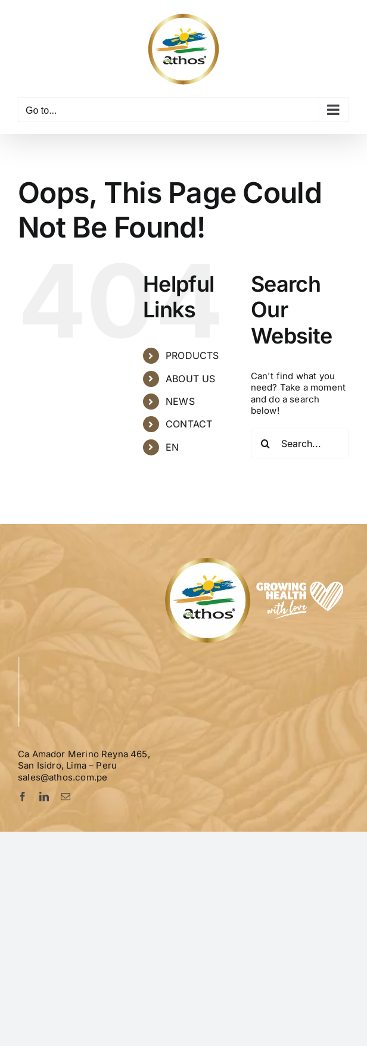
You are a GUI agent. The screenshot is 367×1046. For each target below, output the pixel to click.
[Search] (266, 443)
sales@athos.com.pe (62, 777)
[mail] (65, 796)
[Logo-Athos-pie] (256, 560)
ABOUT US (190, 379)
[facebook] (22, 796)
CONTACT (189, 424)
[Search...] (300, 443)
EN (172, 447)
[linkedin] (44, 796)
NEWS (180, 401)
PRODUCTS (192, 355)
